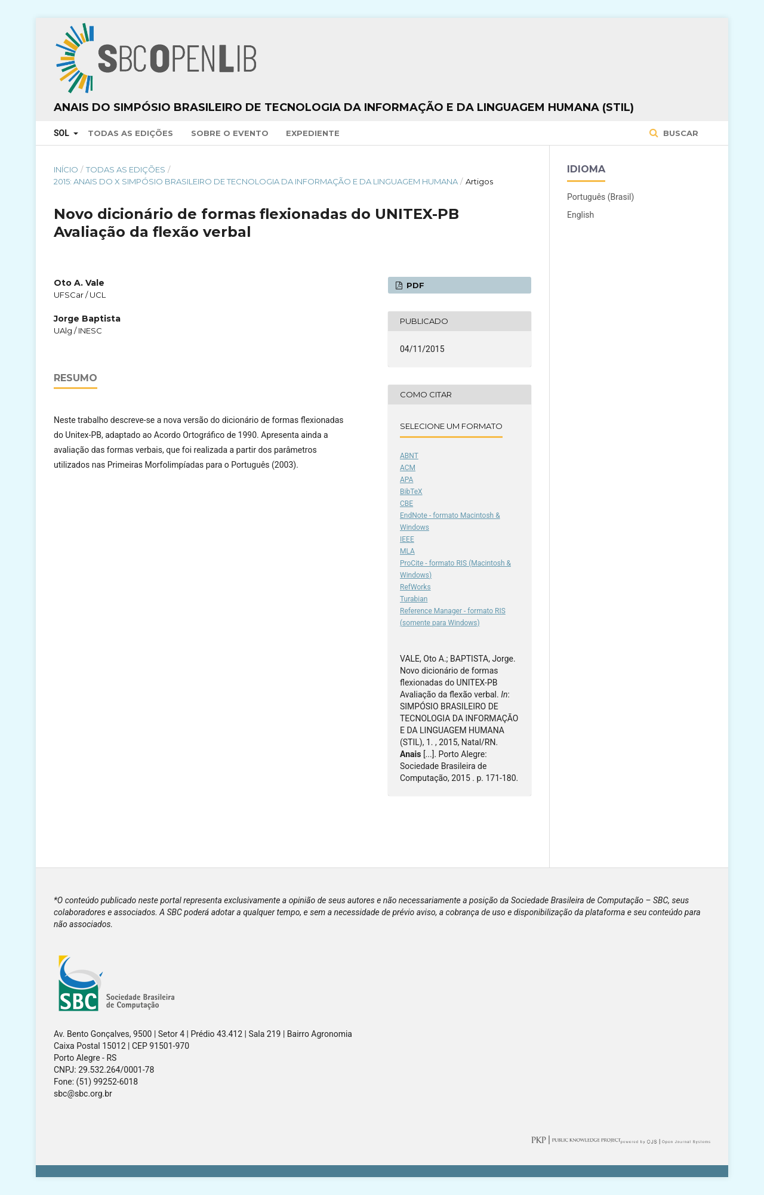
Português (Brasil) (600, 197)
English (580, 215)
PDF (414, 285)
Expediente (313, 133)
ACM (407, 468)
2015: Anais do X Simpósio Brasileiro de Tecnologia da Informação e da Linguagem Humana (256, 181)
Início (66, 169)
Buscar (679, 133)
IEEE (407, 539)
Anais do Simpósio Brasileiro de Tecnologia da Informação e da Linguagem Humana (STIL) (344, 107)
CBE (406, 503)
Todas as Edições (130, 133)
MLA (407, 551)
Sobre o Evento (230, 133)
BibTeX (411, 491)
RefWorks (415, 587)
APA (406, 479)
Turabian (413, 599)
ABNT (409, 456)
